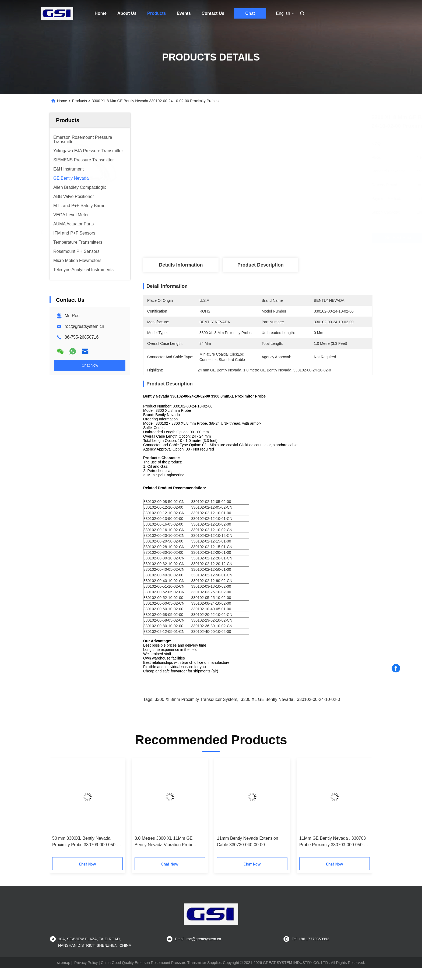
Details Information (181, 265)
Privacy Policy (86, 962)
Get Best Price (288, 238)
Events (184, 13)
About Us (126, 13)
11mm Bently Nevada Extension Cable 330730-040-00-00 (247, 841)
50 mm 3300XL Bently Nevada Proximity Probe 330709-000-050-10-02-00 (84, 842)
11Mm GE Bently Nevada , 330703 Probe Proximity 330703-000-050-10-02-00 (332, 842)
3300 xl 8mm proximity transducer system (196, 699)
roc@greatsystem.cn (84, 326)
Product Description (260, 265)
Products (156, 13)
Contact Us (213, 13)
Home (101, 13)
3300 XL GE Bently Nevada (267, 699)
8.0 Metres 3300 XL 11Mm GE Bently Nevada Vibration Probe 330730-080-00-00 (164, 842)
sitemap (63, 962)
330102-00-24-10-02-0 (318, 699)
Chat (250, 13)
